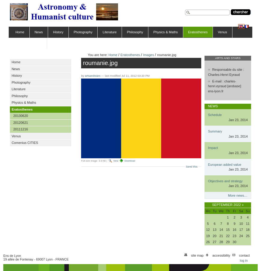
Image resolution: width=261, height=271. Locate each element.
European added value (224, 164)
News (39, 32)
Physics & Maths (165, 32)
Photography (83, 32)
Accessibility (221, 255)
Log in (243, 260)
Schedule (215, 115)
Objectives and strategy (225, 181)
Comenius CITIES (29, 43)
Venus (222, 32)
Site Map (197, 255)
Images (148, 55)
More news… (237, 195)
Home (20, 32)
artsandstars (93, 75)
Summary (215, 131)
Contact (244, 255)
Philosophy (135, 32)
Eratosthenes (198, 32)
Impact (213, 148)
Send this (192, 166)
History (58, 32)
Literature (110, 32)
